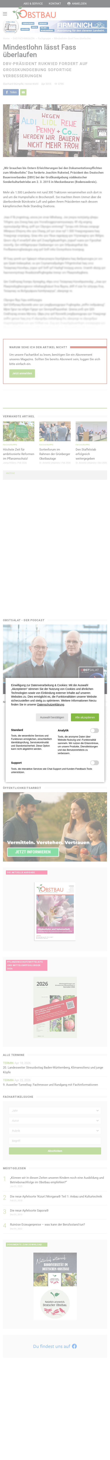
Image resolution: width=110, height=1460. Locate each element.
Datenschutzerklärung (50, 704)
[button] (52, 717)
